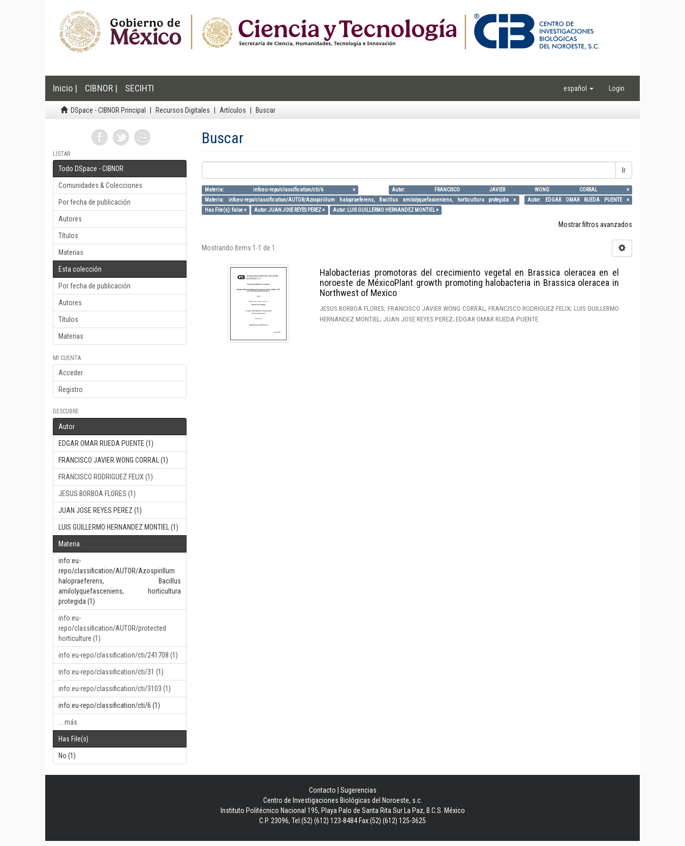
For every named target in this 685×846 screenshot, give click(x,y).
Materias (70, 252)
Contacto (322, 790)
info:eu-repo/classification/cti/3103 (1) (114, 689)
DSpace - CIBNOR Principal (108, 110)
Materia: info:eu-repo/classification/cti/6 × (280, 189)
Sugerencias (358, 790)
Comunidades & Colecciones (100, 185)
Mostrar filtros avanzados (595, 224)
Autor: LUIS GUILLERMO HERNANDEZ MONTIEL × (386, 210)
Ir (624, 170)
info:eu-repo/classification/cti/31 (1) (111, 672)
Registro (70, 389)
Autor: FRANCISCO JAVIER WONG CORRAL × (510, 189)
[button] (578, 88)
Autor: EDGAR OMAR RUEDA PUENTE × (578, 200)
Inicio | (65, 88)
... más (67, 722)
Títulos (68, 236)
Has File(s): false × (225, 210)
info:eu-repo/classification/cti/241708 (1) (118, 655)
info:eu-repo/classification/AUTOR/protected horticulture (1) (112, 628)
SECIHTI (139, 88)
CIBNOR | (101, 88)
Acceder (70, 373)
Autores (70, 219)
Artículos (233, 110)
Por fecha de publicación (94, 202)
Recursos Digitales (182, 110)
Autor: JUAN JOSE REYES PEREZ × (289, 210)
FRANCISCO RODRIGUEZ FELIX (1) (105, 477)
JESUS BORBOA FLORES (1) (97, 494)
